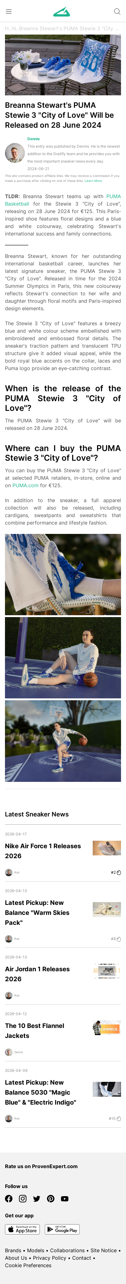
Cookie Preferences (28, 1265)
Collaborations (67, 1250)
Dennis (33, 138)
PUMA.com (25, 485)
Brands (13, 1250)
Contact (81, 1258)
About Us (16, 1258)
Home (8, 28)
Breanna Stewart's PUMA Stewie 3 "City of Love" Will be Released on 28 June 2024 (70, 28)
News (15, 28)
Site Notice (104, 1250)
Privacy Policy (49, 1258)
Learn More (93, 181)
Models (35, 1250)
